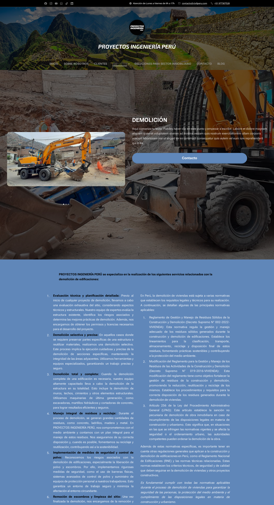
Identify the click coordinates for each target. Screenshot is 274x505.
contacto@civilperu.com (194, 3)
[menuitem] (59, 63)
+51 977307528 (222, 3)
